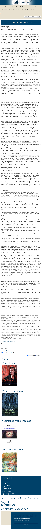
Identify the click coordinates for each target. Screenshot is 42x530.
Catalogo (23, 9)
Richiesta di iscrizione (7, 490)
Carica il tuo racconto (7, 491)
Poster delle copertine (13, 449)
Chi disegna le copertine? (14, 509)
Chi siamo (7, 6)
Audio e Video (5, 494)
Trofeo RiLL (15, 6)
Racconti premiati (6, 483)
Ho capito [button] (26, 524)
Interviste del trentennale (8, 493)
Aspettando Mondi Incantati (7, 9)
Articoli (17, 9)
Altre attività (31, 9)
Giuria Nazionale (6, 485)
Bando (3, 482)
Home (2, 6)
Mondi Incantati (23, 6)
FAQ (7, 482)
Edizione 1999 (4, 350)
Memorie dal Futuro (33, 6)
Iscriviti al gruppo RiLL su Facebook (19, 498)
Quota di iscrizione (6, 488)
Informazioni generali (7, 480)
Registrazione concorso (8, 487)
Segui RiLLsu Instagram (8, 503)
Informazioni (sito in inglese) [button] (21, 520)
